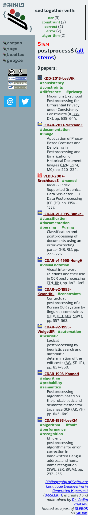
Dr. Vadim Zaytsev (80, 501)
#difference (50, 91)
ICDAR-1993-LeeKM (60, 420)
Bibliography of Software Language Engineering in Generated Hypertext (66, 486)
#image (46, 134)
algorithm (51, 35)
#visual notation (54, 265)
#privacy (74, 91)
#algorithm (50, 378)
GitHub (81, 513)
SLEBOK (81, 508)
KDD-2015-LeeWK (58, 78)
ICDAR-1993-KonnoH (61, 373)
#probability (51, 382)
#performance (52, 429)
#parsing (48, 227)
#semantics (50, 387)
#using (67, 227)
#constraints (51, 87)
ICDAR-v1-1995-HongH (62, 260)
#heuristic (49, 336)
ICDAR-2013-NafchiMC (63, 125)
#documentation (54, 129)
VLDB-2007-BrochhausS (51, 178)
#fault (71, 424)
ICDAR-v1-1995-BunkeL (63, 213)
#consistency (52, 82)
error (51, 31)
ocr (51, 17)
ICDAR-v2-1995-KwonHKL (54, 291)
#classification (53, 218)
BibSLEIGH (53, 495)
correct (51, 26)
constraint (51, 22)
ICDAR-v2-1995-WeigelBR (54, 329)
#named (69, 180)
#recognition (51, 433)
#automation (69, 331)
